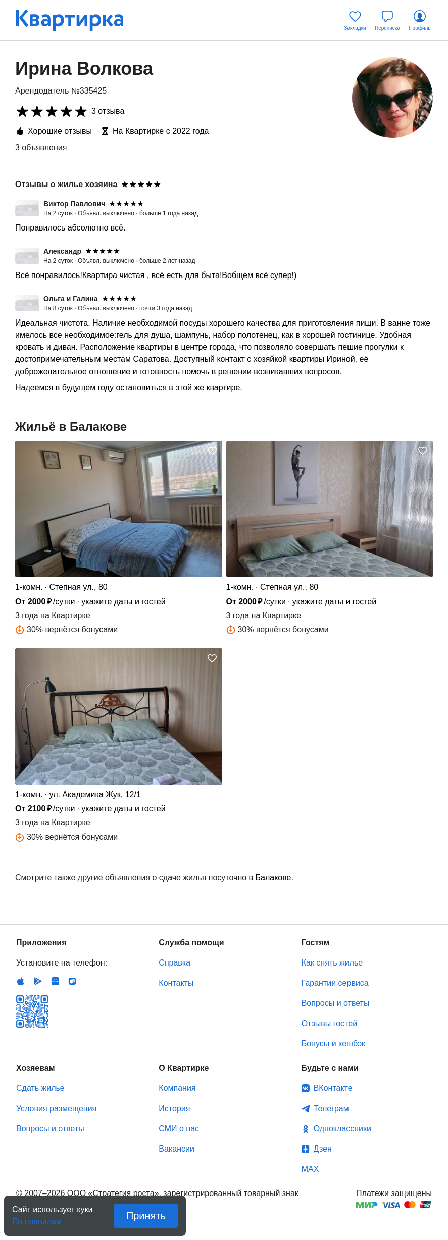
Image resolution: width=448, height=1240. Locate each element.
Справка (174, 962)
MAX (310, 1169)
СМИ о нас (179, 1128)
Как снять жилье (332, 962)
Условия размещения (56, 1108)
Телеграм (331, 1108)
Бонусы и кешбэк (333, 1043)
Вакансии (176, 1148)
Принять (146, 1215)
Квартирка (76, 20)
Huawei (55, 981)
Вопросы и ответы (336, 1003)
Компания (177, 1088)
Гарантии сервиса (335, 983)
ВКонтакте (333, 1088)
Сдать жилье (40, 1088)
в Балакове (270, 877)
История (174, 1108)
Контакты (176, 983)
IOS (20, 981)
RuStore (72, 981)
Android (37, 981)
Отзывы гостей (329, 1023)
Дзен (323, 1148)
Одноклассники (342, 1128)
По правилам (37, 1218)
